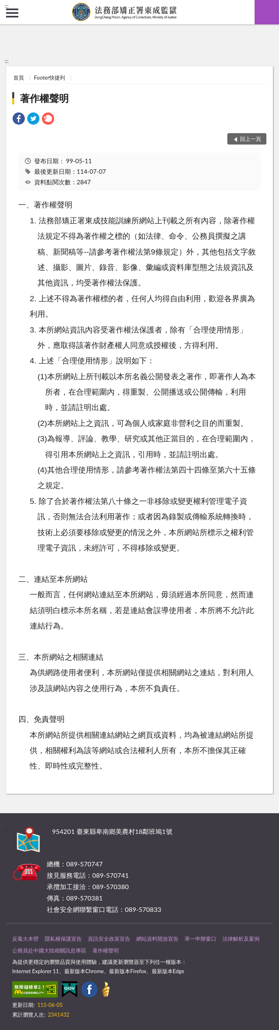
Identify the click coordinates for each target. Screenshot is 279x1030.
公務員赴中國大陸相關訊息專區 (49, 950)
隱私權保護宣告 (63, 938)
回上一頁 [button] (250, 139)
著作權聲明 (44, 98)
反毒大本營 (25, 938)
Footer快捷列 (49, 77)
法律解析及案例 (240, 938)
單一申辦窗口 (200, 938)
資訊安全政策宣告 (109, 938)
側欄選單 (12, 13)
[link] (19, 119)
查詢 (267, 12)
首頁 (18, 77)
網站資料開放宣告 (157, 938)
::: (6, 6)
